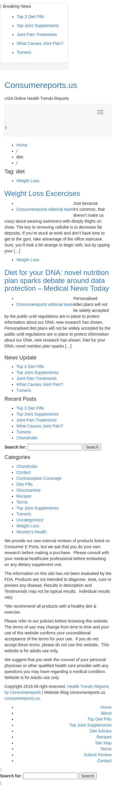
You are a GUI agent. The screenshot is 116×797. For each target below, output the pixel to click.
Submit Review (98, 754)
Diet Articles (101, 731)
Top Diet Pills (99, 719)
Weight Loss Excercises (42, 193)
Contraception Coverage (39, 478)
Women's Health (31, 531)
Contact (23, 472)
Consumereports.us (40, 85)
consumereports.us (22, 698)
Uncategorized (29, 520)
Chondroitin (27, 438)
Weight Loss (27, 180)
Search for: (15, 447)
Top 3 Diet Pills (30, 16)
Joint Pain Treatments (37, 34)
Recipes (24, 496)
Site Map (103, 743)
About (106, 713)
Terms (22, 502)
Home (106, 707)
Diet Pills (24, 484)
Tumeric (24, 52)
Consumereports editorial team (44, 209)
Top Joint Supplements (38, 25)
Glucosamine (28, 490)
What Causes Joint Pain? (40, 43)
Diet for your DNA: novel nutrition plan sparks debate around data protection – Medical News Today (56, 280)
